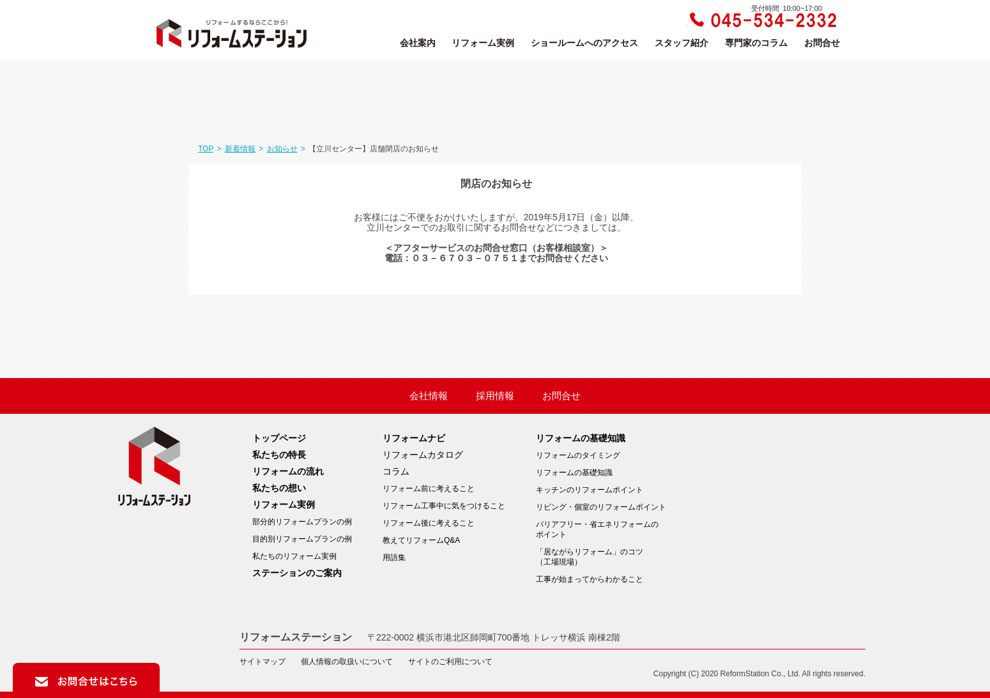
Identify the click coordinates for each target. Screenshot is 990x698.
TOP (205, 148)
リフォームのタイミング (578, 455)
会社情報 (428, 396)
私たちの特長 (279, 455)
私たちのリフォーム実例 (294, 556)
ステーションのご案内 (297, 573)
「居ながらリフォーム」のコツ (601, 557)
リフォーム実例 (483, 43)
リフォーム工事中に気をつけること (444, 505)
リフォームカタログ (423, 455)
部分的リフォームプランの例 (302, 521)
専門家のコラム (756, 43)
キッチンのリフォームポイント (589, 489)
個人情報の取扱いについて (347, 661)
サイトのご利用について (450, 661)
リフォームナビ (414, 438)
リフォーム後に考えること (429, 523)
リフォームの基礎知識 (580, 438)
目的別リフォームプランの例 (302, 539)
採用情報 (495, 396)
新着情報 (240, 148)
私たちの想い (279, 488)
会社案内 (418, 43)
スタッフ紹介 (681, 43)
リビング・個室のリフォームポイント (601, 507)
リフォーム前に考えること (429, 488)
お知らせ (282, 148)
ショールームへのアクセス (584, 43)
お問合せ (822, 43)
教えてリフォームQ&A (421, 540)
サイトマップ (263, 661)
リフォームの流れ (288, 471)
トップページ (279, 438)
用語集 (394, 557)
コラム (396, 471)
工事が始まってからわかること (589, 579)
